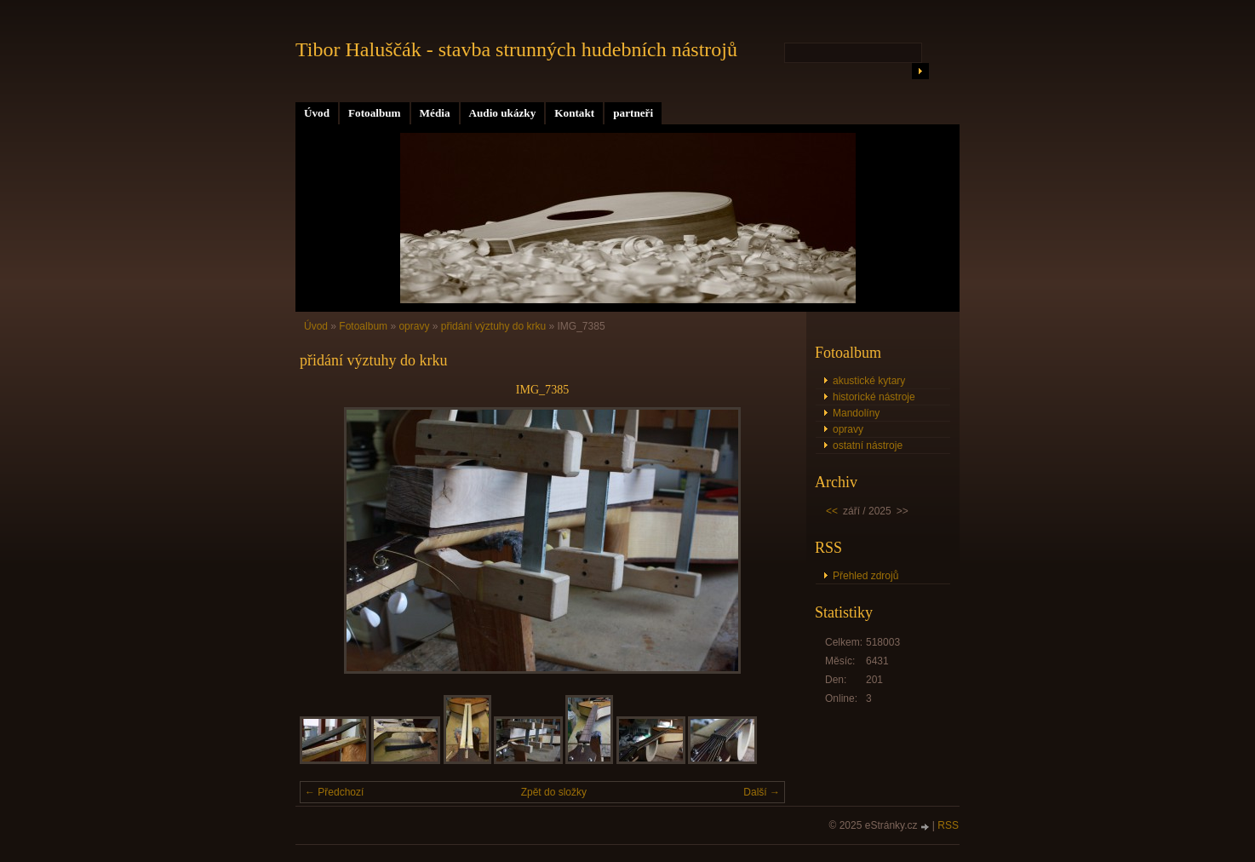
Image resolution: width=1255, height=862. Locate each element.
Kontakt (574, 112)
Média (435, 112)
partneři (633, 112)
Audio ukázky (502, 112)
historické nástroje (874, 397)
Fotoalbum (374, 112)
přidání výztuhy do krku (493, 326)
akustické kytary (869, 381)
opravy (413, 326)
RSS (948, 825)
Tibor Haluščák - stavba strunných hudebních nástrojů (516, 49)
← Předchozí (334, 792)
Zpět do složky (554, 792)
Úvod (317, 112)
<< (832, 511)
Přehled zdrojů (865, 576)
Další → (761, 792)
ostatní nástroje (868, 445)
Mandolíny (856, 413)
